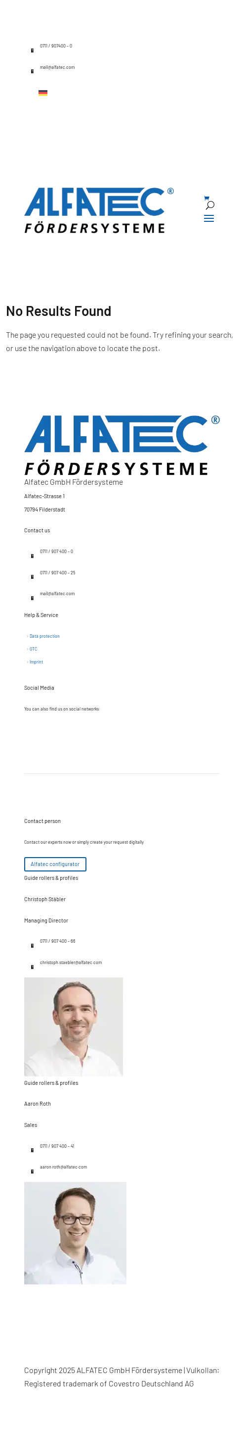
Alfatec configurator (55, 864)
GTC (33, 649)
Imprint (36, 661)
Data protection (45, 636)
